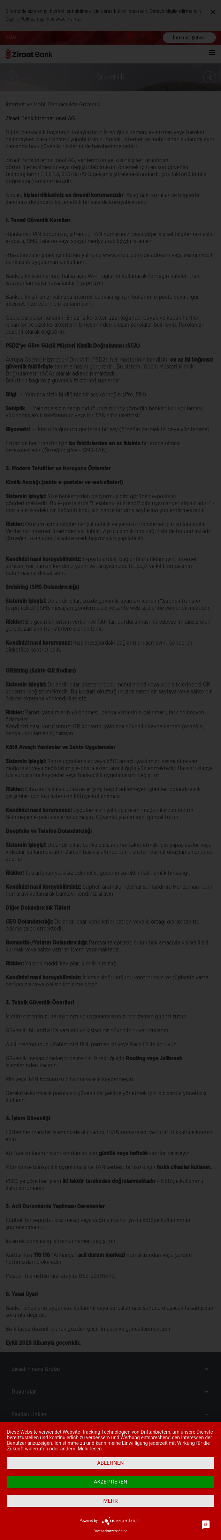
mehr (110, 1501)
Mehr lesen (90, 1448)
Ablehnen (110, 1463)
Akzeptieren (110, 1482)
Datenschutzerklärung (110, 1531)
